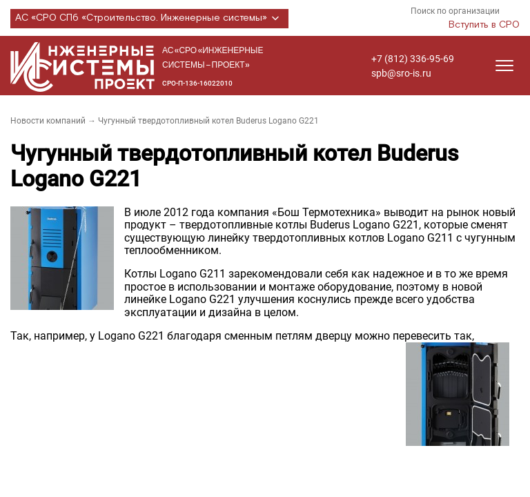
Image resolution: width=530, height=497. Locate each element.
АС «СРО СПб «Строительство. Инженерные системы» (149, 18)
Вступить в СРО (484, 25)
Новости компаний (48, 121)
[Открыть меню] (504, 65)
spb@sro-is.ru (401, 73)
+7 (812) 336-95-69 (412, 58)
